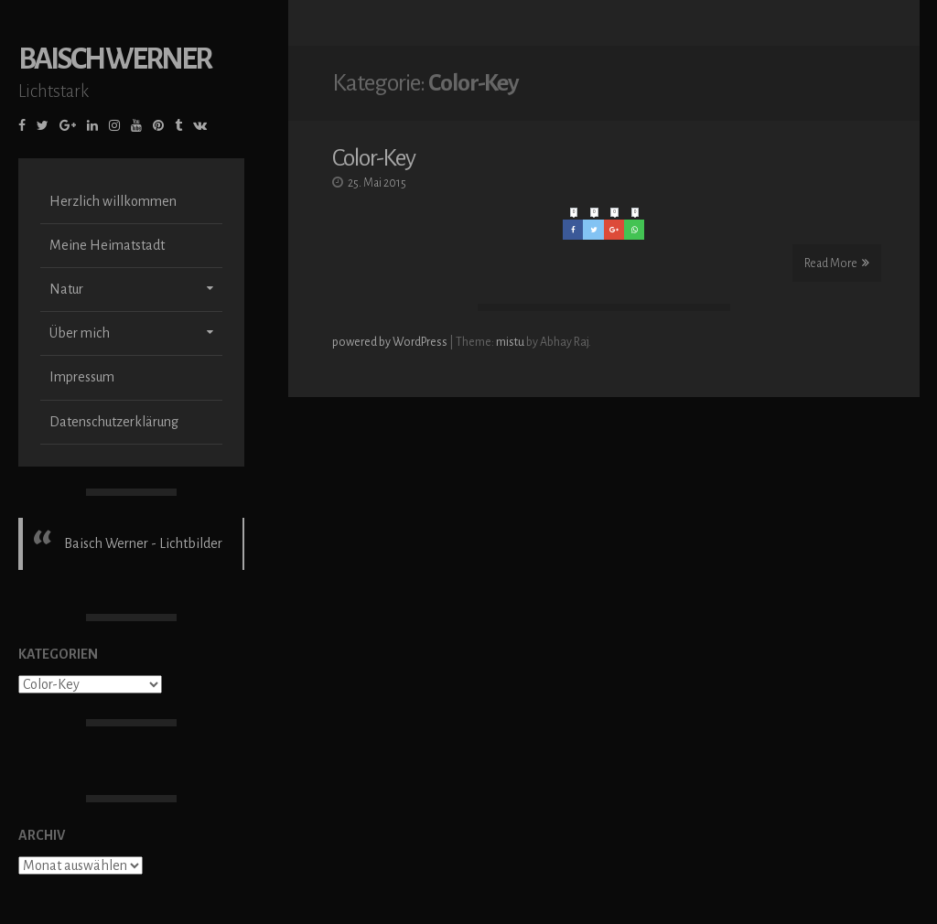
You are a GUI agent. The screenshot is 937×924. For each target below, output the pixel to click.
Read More (836, 261)
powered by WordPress (390, 340)
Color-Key (373, 156)
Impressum (81, 377)
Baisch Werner (114, 59)
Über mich (79, 333)
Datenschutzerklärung (113, 421)
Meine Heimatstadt (107, 245)
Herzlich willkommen (113, 201)
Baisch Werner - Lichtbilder (143, 543)
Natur (66, 289)
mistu (510, 340)
